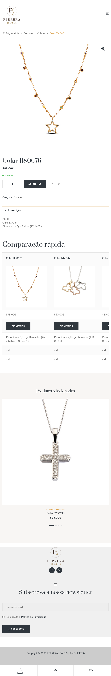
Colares (41, 33)
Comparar (58, 184)
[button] (55, 585)
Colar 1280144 (62, 258)
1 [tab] (51, 525)
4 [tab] (61, 525)
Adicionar (35, 184)
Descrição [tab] (14, 210)
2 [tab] (56, 525)
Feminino (28, 33)
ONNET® (79, 653)
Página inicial (12, 33)
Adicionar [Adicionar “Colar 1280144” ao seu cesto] (66, 325)
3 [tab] (58, 525)
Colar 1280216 (55, 513)
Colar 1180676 (14, 258)
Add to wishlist (51, 184)
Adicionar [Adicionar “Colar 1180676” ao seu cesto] (18, 325)
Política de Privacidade (33, 617)
